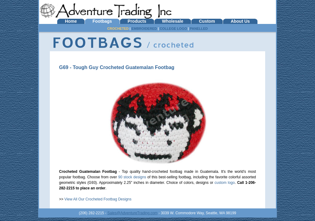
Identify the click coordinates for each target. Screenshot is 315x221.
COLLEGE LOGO (173, 28)
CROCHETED (118, 28)
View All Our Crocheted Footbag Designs (97, 199)
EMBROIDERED (144, 28)
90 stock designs (132, 177)
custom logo (224, 182)
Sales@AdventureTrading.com (132, 213)
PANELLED (199, 28)
